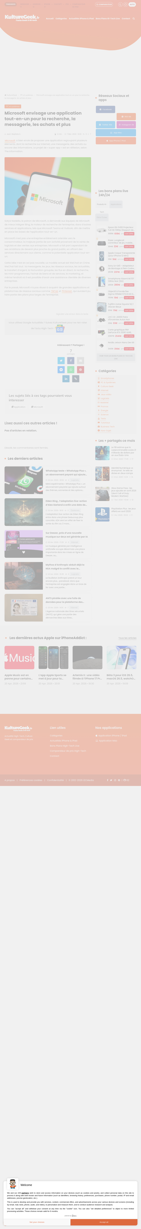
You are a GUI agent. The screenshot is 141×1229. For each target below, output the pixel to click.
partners (25, 1193)
